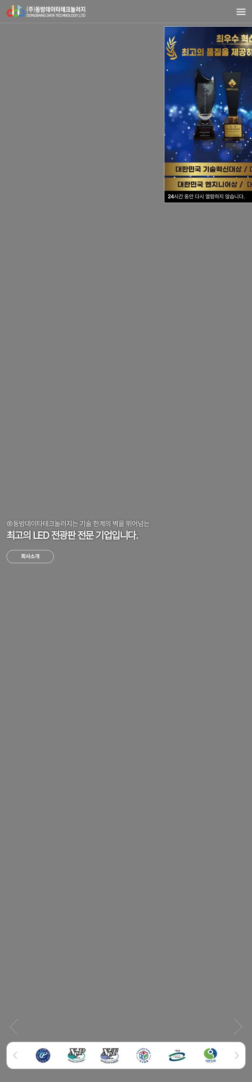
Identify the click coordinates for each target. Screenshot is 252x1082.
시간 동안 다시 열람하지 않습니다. (206, 196)
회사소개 (30, 556)
